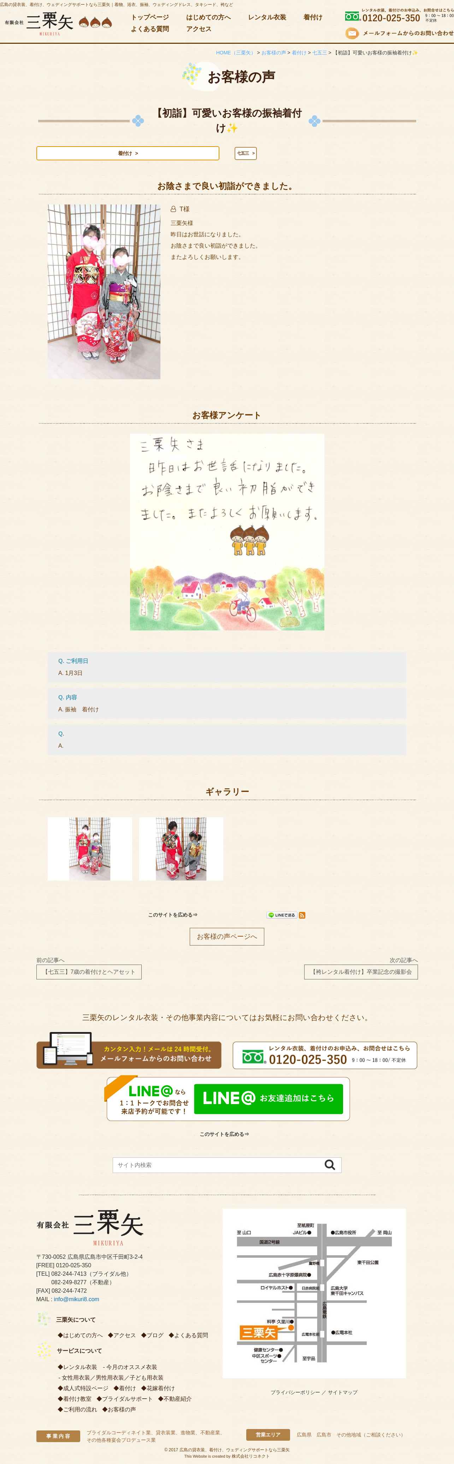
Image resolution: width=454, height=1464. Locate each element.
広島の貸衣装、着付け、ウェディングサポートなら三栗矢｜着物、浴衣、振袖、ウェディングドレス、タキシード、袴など (116, 4)
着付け (313, 17)
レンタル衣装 (267, 17)
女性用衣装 (76, 1379)
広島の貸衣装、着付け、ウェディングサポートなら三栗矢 (234, 1450)
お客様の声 (122, 1410)
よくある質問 (150, 28)
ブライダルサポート (127, 1400)
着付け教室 (77, 1400)
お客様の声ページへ (227, 937)
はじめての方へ (208, 17)
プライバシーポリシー (295, 1393)
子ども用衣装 (147, 1379)
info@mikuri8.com (76, 1300)
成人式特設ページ (85, 1389)
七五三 (118, 153)
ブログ (155, 1336)
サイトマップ (343, 1393)
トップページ (150, 17)
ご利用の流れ (80, 1410)
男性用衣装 (110, 1379)
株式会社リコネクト (251, 1457)
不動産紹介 (178, 1400)
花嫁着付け (161, 1389)
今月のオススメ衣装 (131, 1368)
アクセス (199, 28)
